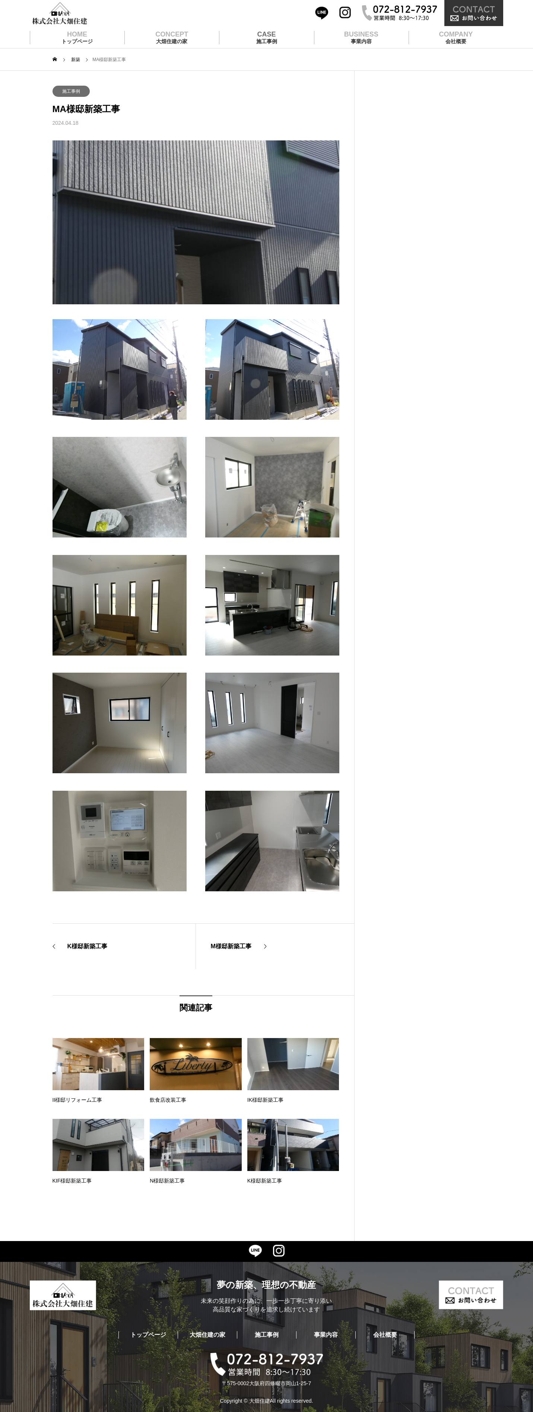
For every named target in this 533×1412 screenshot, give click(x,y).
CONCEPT (171, 37)
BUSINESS (361, 37)
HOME (77, 37)
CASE (266, 37)
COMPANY (456, 37)
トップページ (148, 1335)
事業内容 (326, 1335)
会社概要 (385, 1335)
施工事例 (71, 91)
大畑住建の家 (207, 1335)
